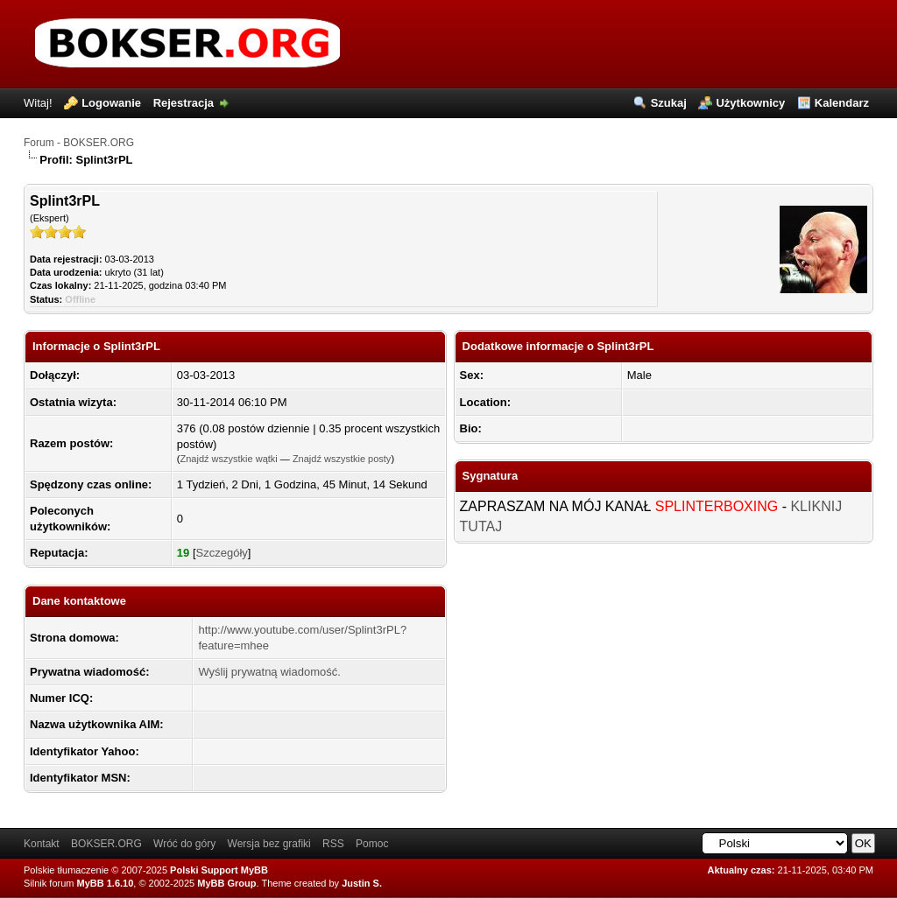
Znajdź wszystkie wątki (229, 458)
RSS (333, 844)
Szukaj (669, 102)
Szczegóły (222, 552)
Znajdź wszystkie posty (342, 458)
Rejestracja (183, 102)
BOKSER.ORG (106, 844)
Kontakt (42, 844)
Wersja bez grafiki (269, 844)
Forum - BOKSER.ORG (79, 143)
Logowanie (111, 102)
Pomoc (372, 844)
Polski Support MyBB (219, 870)
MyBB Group (226, 883)
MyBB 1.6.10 (105, 883)
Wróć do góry (184, 844)
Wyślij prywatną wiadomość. (269, 671)
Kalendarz (842, 102)
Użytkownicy (750, 102)
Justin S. (362, 883)
